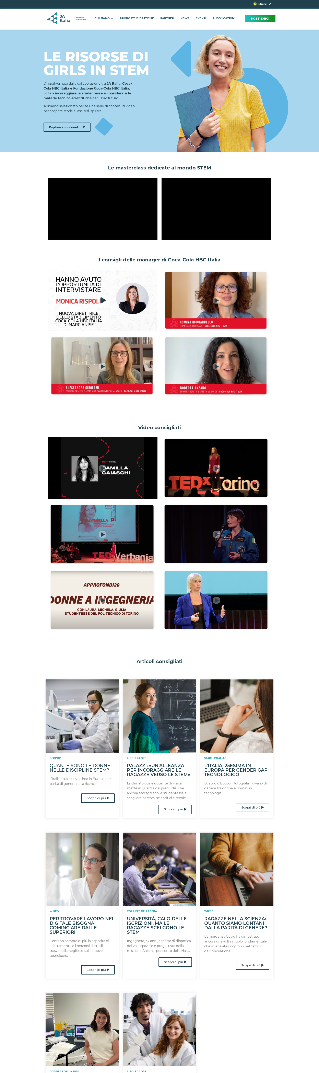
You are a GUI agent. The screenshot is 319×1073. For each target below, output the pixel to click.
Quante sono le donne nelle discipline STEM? (80, 768)
